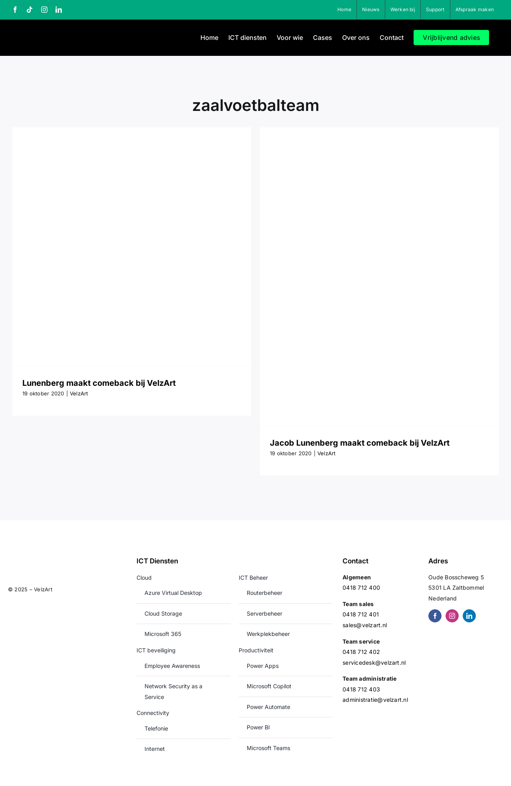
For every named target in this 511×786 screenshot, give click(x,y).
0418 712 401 (361, 614)
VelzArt (79, 393)
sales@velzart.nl (365, 625)
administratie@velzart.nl (375, 699)
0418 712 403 (361, 689)
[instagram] (452, 615)
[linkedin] (469, 615)
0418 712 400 (361, 587)
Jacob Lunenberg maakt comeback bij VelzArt (360, 443)
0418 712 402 (361, 651)
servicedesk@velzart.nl (374, 662)
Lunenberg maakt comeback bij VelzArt (99, 383)
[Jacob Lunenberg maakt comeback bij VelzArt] (379, 276)
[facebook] (435, 615)
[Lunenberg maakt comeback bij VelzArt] (131, 246)
